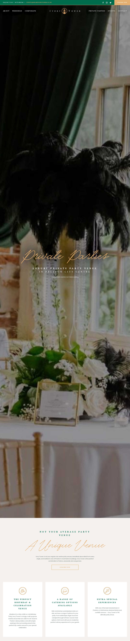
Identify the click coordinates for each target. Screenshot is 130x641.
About (6, 11)
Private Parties (97, 11)
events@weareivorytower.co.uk (39, 2)
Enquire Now (65, 567)
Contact (122, 11)
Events (112, 11)
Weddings (17, 11)
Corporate (30, 11)
